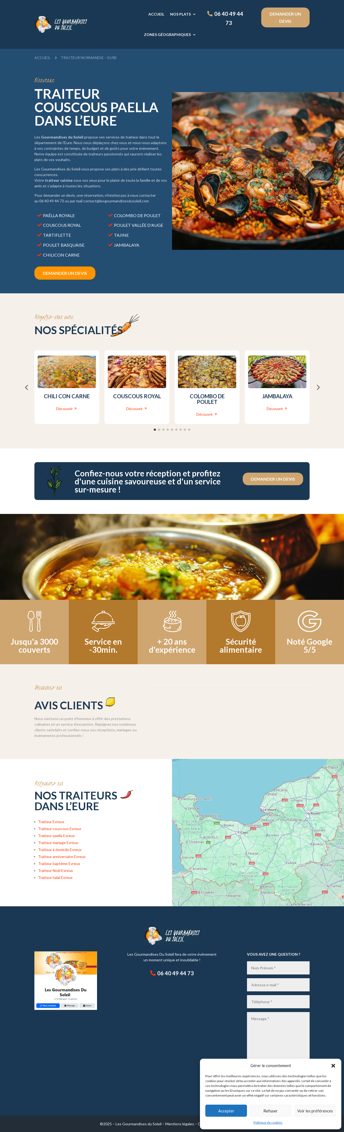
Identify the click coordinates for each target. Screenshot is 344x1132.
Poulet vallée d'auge (138, 225)
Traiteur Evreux (51, 821)
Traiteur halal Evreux (55, 877)
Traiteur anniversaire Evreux (61, 856)
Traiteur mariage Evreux (58, 842)
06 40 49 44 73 (228, 18)
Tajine (121, 235)
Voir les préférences (315, 1110)
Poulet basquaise (63, 244)
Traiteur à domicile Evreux (59, 849)
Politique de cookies (267, 1122)
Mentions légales (179, 1124)
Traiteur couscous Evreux (59, 828)
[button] (333, 1065)
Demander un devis (285, 17)
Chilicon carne (61, 254)
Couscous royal (62, 225)
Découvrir (64, 408)
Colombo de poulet (137, 215)
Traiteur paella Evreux (56, 835)
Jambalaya (126, 244)
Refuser (270, 1110)
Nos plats (180, 14)
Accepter (226, 1110)
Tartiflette (57, 235)
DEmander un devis (65, 273)
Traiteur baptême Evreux (59, 863)
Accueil (156, 14)
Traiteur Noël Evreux (55, 870)
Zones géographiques (167, 34)
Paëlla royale (59, 215)
